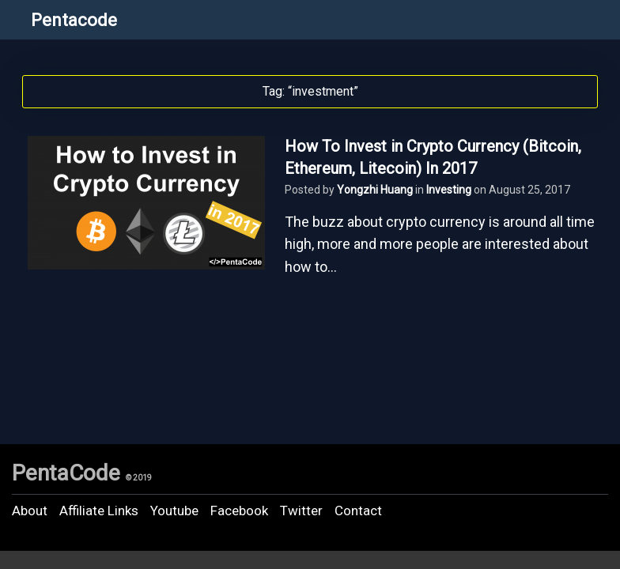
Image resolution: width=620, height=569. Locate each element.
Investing (448, 189)
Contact (358, 510)
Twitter (301, 510)
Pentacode (74, 20)
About (29, 510)
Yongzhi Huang (375, 189)
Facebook (239, 510)
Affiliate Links (98, 510)
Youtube (174, 510)
